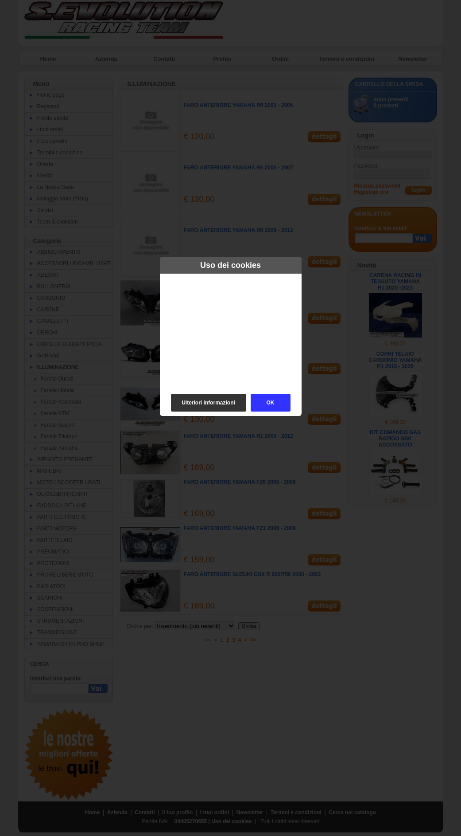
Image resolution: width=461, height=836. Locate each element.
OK (271, 403)
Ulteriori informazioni (208, 403)
